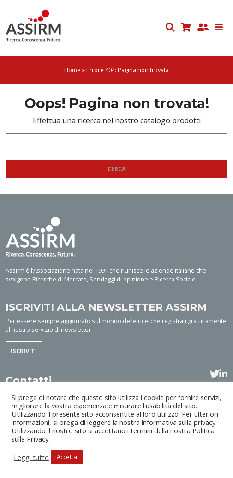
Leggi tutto (31, 457)
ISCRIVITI (24, 351)
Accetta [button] (67, 457)
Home (72, 70)
